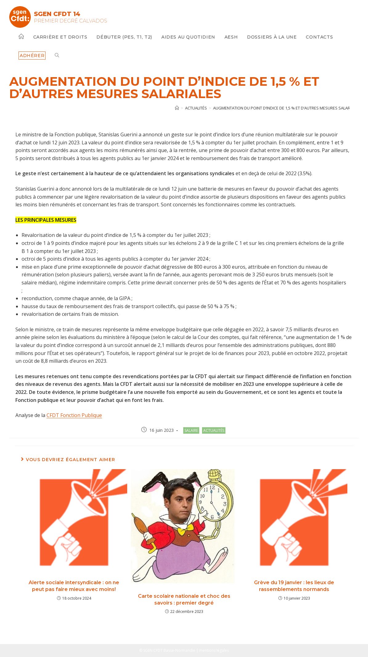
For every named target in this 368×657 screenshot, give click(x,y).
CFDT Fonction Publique (74, 415)
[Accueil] (177, 108)
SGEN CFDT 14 (57, 14)
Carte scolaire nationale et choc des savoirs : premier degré (184, 599)
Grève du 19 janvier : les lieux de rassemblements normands (294, 586)
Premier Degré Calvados (70, 21)
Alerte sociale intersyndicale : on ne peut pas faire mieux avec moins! (74, 586)
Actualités (213, 430)
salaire (191, 430)
